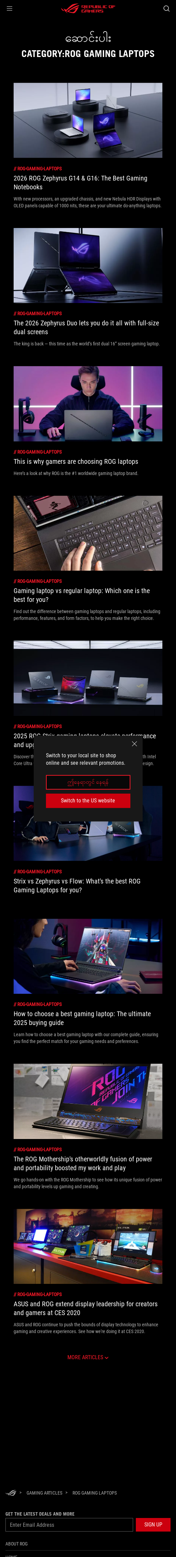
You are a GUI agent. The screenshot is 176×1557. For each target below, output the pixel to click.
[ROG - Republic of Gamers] (88, 8)
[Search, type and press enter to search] (166, 8)
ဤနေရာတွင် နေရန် (88, 782)
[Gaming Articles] (44, 1493)
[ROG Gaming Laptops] (95, 1493)
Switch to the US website (88, 800)
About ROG (16, 1543)
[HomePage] (10, 1493)
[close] (134, 744)
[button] (9, 8)
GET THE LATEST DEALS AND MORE (40, 1514)
